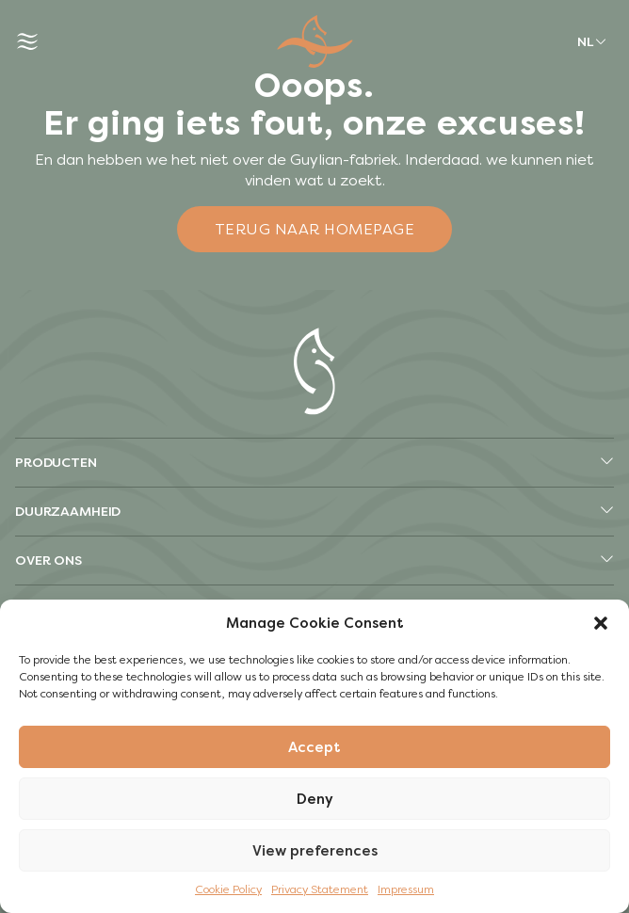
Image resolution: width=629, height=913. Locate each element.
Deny (315, 799)
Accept (314, 747)
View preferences (315, 850)
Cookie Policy (228, 889)
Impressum (406, 889)
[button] (600, 623)
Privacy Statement (319, 889)
